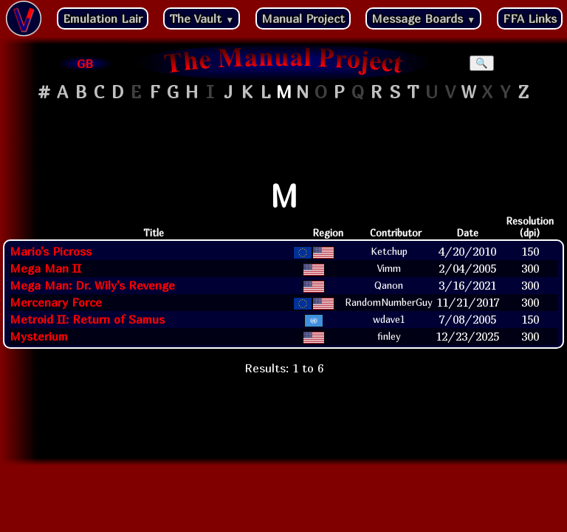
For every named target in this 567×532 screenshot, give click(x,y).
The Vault (201, 18)
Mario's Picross (51, 251)
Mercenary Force (56, 302)
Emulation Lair (102, 18)
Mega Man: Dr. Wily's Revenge (92, 285)
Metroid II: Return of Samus (87, 319)
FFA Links (530, 18)
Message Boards (423, 18)
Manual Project (303, 18)
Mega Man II (45, 268)
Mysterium (39, 336)
